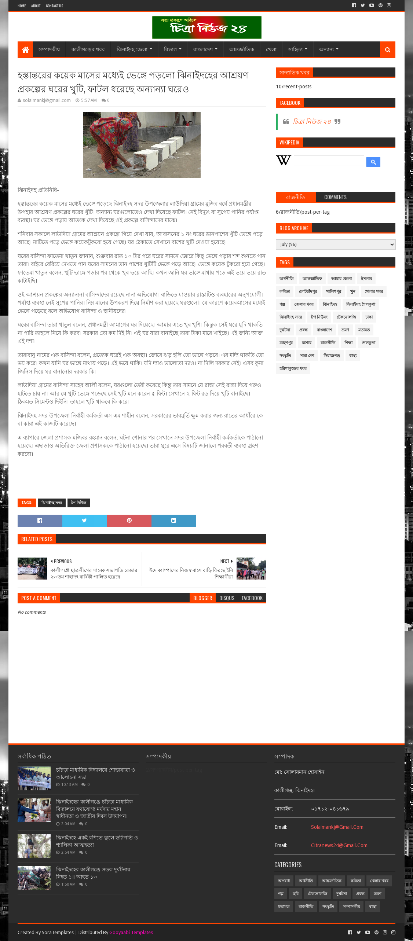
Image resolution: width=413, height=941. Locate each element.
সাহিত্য (295, 49)
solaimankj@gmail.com (337, 827)
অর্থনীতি (286, 278)
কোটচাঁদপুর (308, 291)
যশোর (306, 343)
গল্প (282, 304)
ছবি (296, 894)
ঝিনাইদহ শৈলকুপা (360, 304)
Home (22, 5)
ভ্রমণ (345, 330)
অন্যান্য (326, 49)
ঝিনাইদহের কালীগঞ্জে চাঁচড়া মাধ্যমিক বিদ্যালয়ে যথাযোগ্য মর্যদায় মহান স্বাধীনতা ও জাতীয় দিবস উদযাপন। (94, 809)
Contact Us (54, 5)
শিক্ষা (348, 343)
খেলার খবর (374, 291)
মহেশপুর (286, 343)
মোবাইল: (283, 809)
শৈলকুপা (368, 343)
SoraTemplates (58, 932)
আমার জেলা (341, 278)
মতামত (364, 330)
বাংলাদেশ (203, 49)
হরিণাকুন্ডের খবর (293, 368)
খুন (352, 291)
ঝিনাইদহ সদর (51, 503)
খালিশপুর (333, 291)
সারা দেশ (307, 355)
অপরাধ (284, 881)
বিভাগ (170, 49)
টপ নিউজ (78, 503)
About (35, 5)
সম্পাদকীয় (49, 49)
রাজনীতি (328, 343)
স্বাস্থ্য (353, 355)
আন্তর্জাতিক (241, 49)
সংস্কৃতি (285, 355)
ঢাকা (369, 317)
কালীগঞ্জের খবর (88, 49)
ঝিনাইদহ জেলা (132, 49)
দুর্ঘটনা (284, 330)
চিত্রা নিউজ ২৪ (312, 121)
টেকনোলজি (346, 317)
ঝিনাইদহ (330, 304)
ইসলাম (366, 278)
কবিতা (284, 291)
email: (281, 827)
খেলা (271, 49)
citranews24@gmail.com (339, 845)
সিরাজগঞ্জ (332, 355)
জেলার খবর (304, 304)
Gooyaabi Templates (131, 932)
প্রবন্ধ (303, 330)
